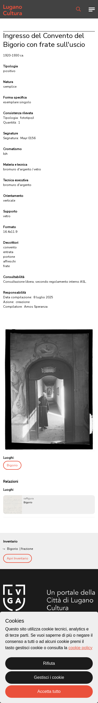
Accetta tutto (49, 691)
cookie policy (80, 648)
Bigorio (12, 465)
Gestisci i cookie (49, 677)
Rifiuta (49, 663)
